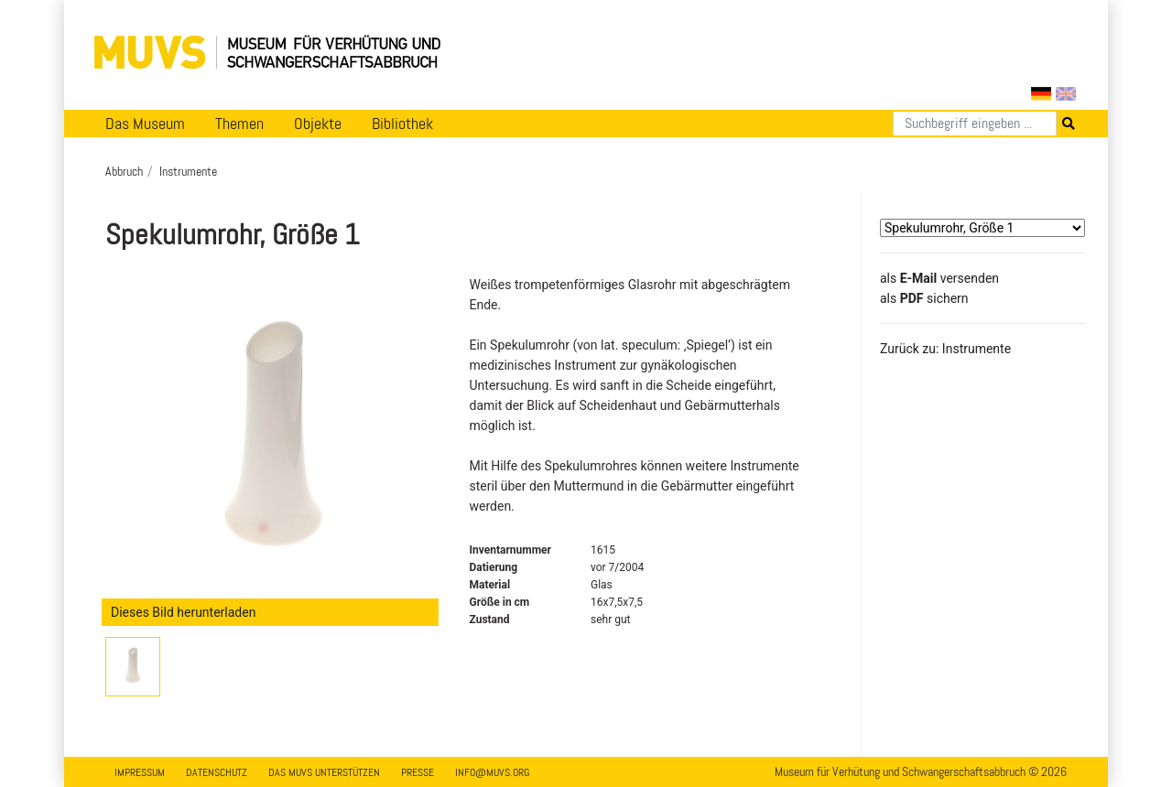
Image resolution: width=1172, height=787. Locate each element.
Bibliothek (402, 124)
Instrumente (188, 171)
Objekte (318, 124)
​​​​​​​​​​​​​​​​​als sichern (924, 298)
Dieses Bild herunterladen (183, 612)
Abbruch (124, 171)
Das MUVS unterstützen (324, 772)
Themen (239, 124)
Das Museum (145, 124)
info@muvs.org (492, 772)
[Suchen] (975, 123)
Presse (417, 772)
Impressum (139, 772)
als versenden (939, 278)
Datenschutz (216, 772)
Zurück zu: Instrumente (945, 348)
